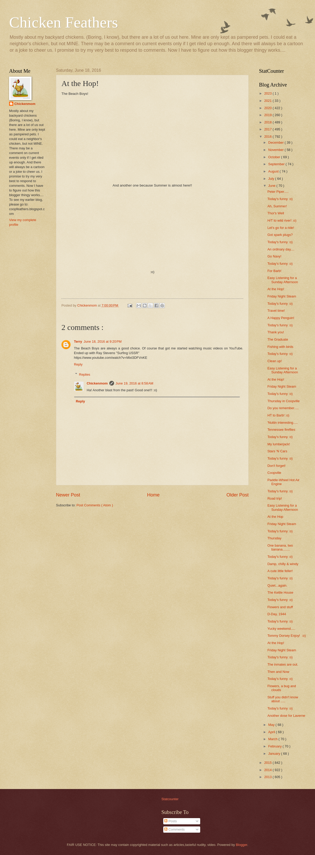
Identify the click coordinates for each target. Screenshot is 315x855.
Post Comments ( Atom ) (95, 505)
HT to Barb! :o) (278, 415)
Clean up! (274, 361)
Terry (78, 341)
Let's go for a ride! (280, 228)
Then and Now (278, 672)
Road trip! (274, 498)
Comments (174, 829)
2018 (268, 122)
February (275, 746)
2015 (268, 763)
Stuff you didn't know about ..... (282, 699)
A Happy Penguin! (280, 318)
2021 (268, 101)
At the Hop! (275, 289)
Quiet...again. (277, 585)
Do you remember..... (283, 408)
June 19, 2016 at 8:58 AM (134, 383)
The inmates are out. (282, 664)
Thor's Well (275, 213)
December (276, 142)
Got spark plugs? (280, 235)
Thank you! (275, 332)
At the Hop (275, 517)
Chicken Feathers (63, 22)
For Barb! (274, 271)
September (277, 164)
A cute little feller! (280, 571)
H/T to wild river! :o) (281, 220)
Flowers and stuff (280, 607)
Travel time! (276, 311)
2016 (268, 136)
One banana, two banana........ (280, 547)
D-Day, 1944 (276, 614)
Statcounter (170, 799)
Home (153, 495)
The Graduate (277, 339)
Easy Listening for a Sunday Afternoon (282, 280)
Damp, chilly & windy (282, 564)
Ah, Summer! (277, 206)
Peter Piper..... (278, 192)
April (272, 732)
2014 (268, 770)
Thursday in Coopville (283, 401)
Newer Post (68, 495)
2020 (268, 108)
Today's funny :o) (280, 199)
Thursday (274, 538)
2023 (268, 93)
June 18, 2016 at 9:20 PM (103, 341)
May (271, 725)
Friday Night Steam (281, 296)
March (273, 739)
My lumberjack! (278, 444)
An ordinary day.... (280, 249)
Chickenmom (97, 383)
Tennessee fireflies (281, 430)
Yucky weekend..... (281, 629)
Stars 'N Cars (277, 451)
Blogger (241, 845)
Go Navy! (274, 256)
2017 (268, 129)
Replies (84, 374)
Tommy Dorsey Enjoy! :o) (286, 636)
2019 (268, 115)
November (276, 150)
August (274, 171)
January (274, 753)
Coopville (274, 473)
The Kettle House (280, 592)
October (274, 157)
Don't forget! (276, 466)
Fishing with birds (280, 347)
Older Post (237, 495)
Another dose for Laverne (286, 716)
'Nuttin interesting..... (282, 423)
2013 (268, 777)
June (272, 186)
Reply (78, 364)
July (271, 179)
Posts (170, 821)
